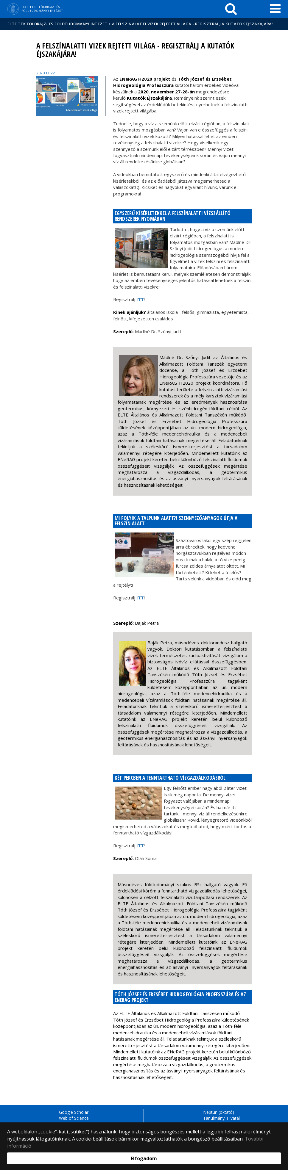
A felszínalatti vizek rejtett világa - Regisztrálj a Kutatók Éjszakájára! (192, 23)
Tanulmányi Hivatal (221, 1118)
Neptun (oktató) (218, 1112)
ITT (140, 299)
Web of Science (74, 1118)
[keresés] (231, 9)
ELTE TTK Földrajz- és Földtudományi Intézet (57, 23)
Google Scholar (73, 1112)
